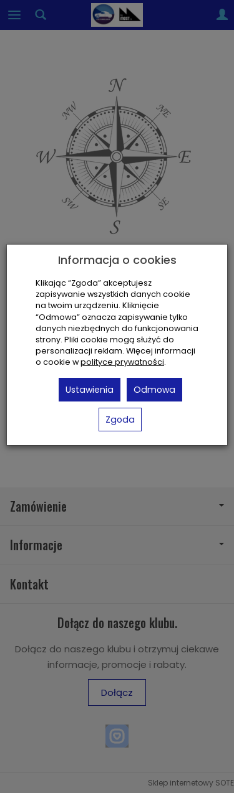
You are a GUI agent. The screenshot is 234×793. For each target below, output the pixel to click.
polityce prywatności (122, 362)
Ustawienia (90, 389)
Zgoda (120, 419)
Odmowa (154, 389)
